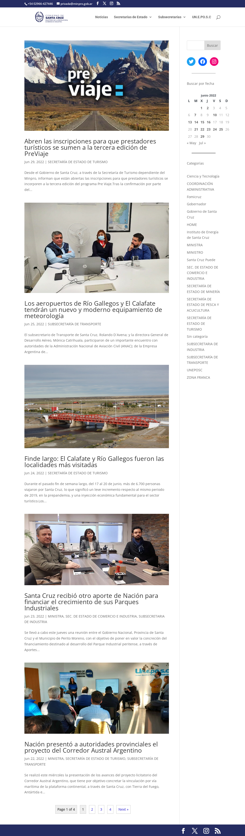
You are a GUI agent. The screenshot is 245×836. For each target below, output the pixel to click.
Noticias (101, 17)
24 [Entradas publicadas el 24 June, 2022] (215, 129)
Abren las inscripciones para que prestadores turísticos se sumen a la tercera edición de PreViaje (90, 147)
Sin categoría (197, 336)
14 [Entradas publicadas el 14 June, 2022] (196, 122)
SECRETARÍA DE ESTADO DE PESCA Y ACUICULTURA (203, 305)
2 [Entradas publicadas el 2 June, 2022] (208, 108)
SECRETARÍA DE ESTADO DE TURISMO (78, 162)
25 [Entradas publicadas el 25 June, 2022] (221, 129)
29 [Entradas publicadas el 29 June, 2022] (202, 136)
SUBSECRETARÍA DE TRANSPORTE (74, 324)
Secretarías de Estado (130, 17)
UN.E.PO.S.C (201, 17)
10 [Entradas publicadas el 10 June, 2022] (215, 115)
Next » (123, 809)
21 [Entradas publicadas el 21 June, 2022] (196, 129)
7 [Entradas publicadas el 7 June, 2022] (195, 115)
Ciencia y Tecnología (203, 176)
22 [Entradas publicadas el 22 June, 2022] (202, 129)
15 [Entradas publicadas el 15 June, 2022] (202, 122)
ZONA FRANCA (198, 377)
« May (191, 143)
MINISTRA (56, 616)
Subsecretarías (169, 17)
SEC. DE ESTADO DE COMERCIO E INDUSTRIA (101, 616)
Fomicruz (194, 197)
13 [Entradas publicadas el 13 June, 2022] (190, 122)
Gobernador (196, 204)
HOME (192, 224)
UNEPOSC (194, 370)
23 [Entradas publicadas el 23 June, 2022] (209, 129)
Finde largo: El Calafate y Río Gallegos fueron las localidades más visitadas (94, 461)
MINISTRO (195, 252)
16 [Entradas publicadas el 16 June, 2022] (209, 122)
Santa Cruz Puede (201, 260)
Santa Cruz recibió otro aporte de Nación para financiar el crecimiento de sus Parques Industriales (91, 601)
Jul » (202, 143)
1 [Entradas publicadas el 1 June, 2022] (201, 108)
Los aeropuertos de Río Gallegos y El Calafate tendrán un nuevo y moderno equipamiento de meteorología (93, 309)
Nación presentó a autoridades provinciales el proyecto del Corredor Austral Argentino (91, 747)
